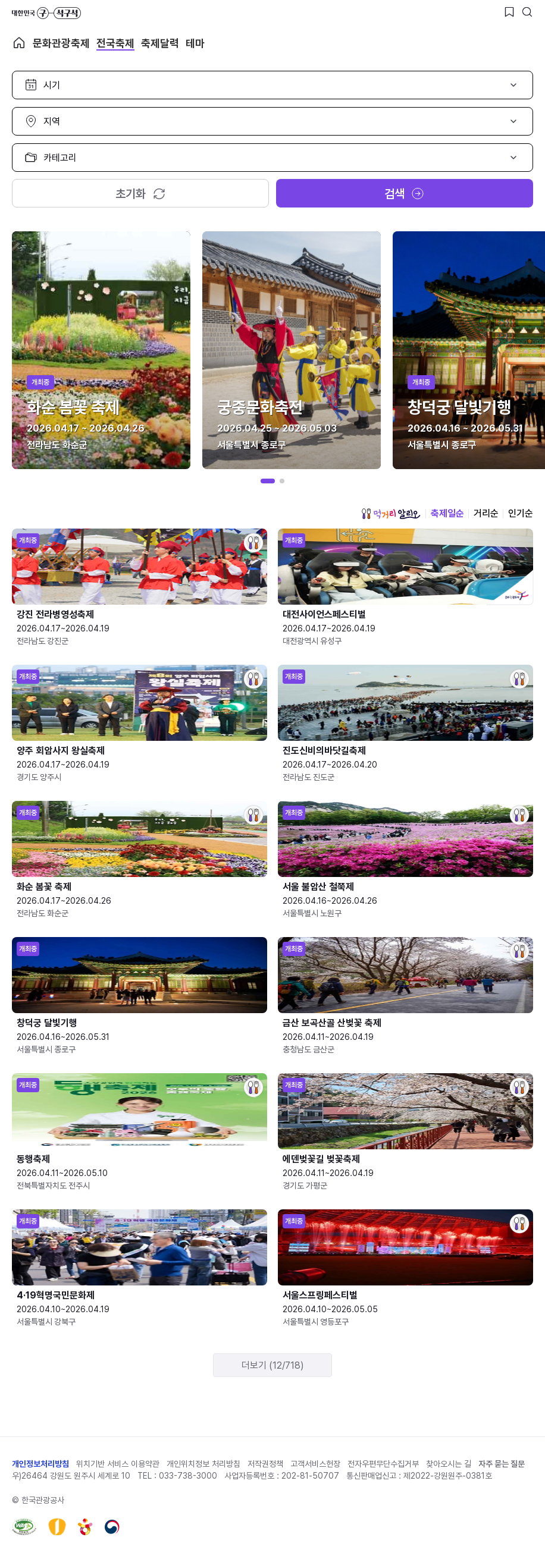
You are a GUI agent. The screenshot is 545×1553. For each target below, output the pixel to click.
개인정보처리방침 (40, 1464)
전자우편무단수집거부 (383, 1464)
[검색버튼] (527, 12)
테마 (195, 43)
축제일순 (447, 513)
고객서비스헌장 (315, 1464)
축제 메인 (19, 43)
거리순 (486, 513)
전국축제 (115, 43)
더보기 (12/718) (273, 1365)
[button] (268, 481)
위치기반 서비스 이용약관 (117, 1464)
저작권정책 (265, 1464)
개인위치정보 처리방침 (203, 1464)
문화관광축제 (61, 43)
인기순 (520, 513)
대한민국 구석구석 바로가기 (46, 13)
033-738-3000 (188, 1475)
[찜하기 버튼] (509, 12)
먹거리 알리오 (391, 514)
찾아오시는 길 (448, 1464)
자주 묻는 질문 (501, 1464)
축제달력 (160, 43)
